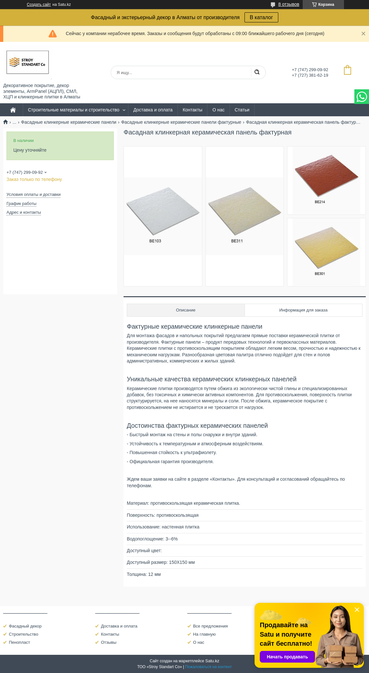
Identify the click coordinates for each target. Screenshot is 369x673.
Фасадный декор (25, 626)
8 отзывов (288, 4)
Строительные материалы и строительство (73, 109)
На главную (204, 634)
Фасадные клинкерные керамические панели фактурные (181, 122)
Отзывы (108, 642)
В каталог (261, 17)
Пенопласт (19, 642)
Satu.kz (212, 660)
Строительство (23, 634)
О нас (218, 109)
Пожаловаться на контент (208, 667)
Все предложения (210, 626)
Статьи (242, 109)
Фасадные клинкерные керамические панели (68, 122)
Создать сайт (39, 4)
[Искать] (257, 72)
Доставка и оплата (153, 109)
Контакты (192, 109)
